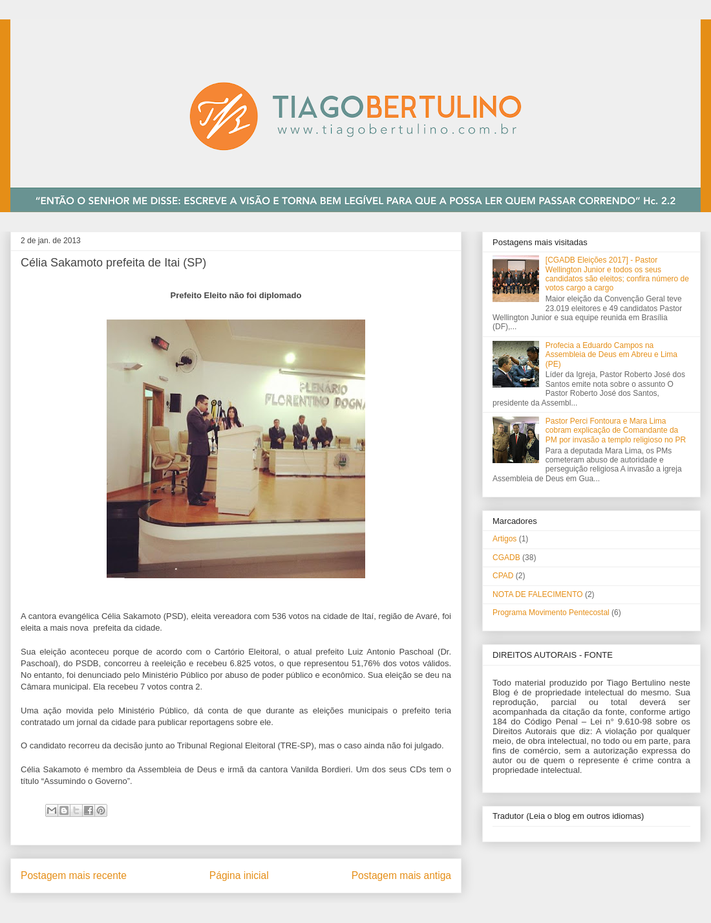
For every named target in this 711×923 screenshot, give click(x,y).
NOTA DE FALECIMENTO (538, 594)
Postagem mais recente (74, 875)
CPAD (503, 575)
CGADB (506, 557)
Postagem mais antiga (401, 875)
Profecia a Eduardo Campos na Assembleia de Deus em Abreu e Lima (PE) (611, 355)
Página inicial (239, 875)
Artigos (504, 538)
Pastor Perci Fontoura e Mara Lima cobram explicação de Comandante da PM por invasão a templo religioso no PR (616, 430)
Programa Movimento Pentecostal (551, 612)
